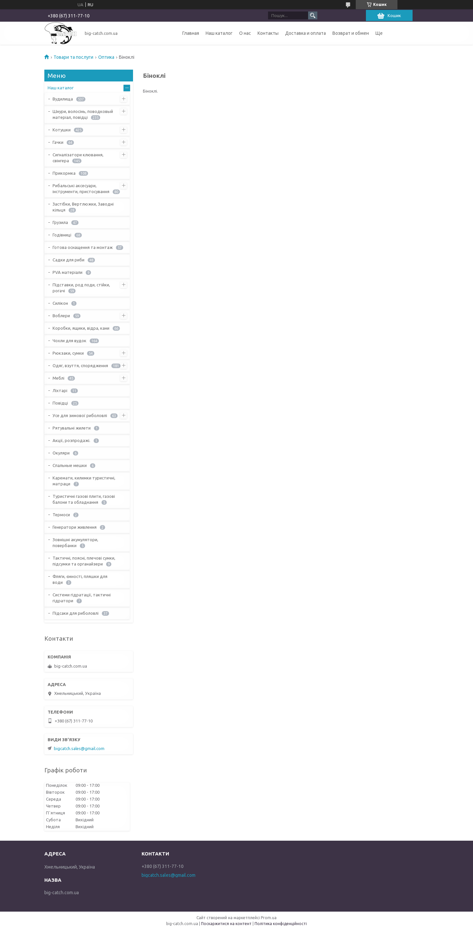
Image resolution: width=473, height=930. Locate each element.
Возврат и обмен (350, 33)
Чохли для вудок (69, 340)
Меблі (58, 378)
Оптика (106, 57)
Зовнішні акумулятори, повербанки (75, 542)
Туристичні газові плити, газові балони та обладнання (84, 499)
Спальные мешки (70, 465)
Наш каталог (219, 33)
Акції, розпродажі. (71, 440)
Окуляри (61, 453)
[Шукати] (312, 15)
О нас (245, 33)
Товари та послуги (73, 57)
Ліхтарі (60, 390)
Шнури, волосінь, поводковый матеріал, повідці (83, 114)
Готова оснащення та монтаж (83, 247)
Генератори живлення (75, 527)
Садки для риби (68, 259)
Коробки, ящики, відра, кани (81, 328)
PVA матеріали (67, 272)
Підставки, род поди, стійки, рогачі (81, 287)
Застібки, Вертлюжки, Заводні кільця (83, 207)
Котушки (62, 129)
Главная (190, 33)
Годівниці (62, 234)
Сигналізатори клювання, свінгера (78, 157)
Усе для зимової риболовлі (80, 415)
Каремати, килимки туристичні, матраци (84, 481)
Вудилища (63, 99)
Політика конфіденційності (281, 923)
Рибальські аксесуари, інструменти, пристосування (81, 188)
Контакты (268, 33)
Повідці (60, 403)
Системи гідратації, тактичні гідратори (82, 597)
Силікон (60, 303)
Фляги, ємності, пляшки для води (80, 579)
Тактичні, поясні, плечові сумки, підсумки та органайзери (84, 561)
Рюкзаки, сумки (68, 353)
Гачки (58, 142)
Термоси (61, 514)
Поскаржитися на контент (226, 923)
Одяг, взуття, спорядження (80, 365)
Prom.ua (269, 918)
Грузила (60, 222)
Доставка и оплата (305, 33)
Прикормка (64, 173)
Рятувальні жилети (72, 428)
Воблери (61, 315)
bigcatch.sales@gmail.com (79, 748)
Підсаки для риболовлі (76, 613)
